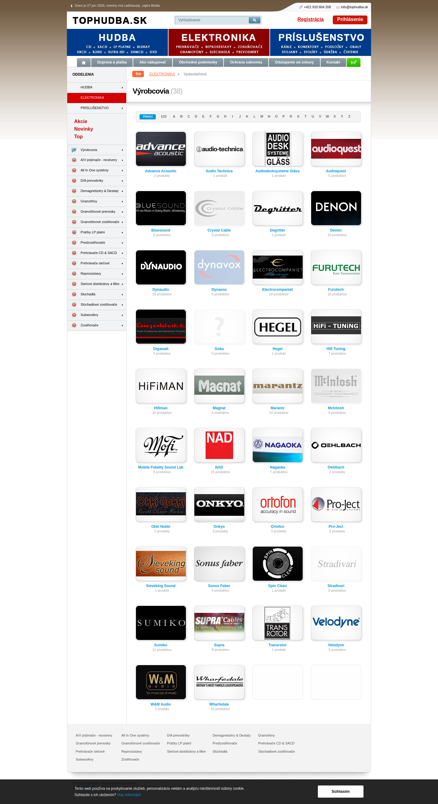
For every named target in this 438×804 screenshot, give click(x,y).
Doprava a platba (112, 62)
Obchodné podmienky (198, 62)
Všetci (147, 116)
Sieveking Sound (161, 586)
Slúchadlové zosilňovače (92, 305)
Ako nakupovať (152, 62)
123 (163, 116)
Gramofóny (82, 202)
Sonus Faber (219, 586)
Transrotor (277, 645)
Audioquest (336, 171)
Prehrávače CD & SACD (92, 253)
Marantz (277, 408)
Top (78, 136)
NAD (219, 467)
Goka (219, 349)
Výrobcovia (82, 150)
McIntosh (336, 408)
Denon (336, 230)
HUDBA (86, 87)
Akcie (80, 121)
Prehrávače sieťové (88, 264)
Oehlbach (336, 467)
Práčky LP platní (86, 233)
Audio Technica (219, 171)
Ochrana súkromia (246, 62)
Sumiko (160, 645)
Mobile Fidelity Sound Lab (160, 467)
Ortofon (277, 526)
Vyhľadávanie (189, 20)
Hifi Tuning (336, 349)
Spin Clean (277, 586)
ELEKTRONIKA (164, 74)
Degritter (277, 230)
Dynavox (219, 289)
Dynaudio (160, 289)
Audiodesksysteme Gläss (277, 171)
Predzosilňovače (86, 243)
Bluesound (160, 230)
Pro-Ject (335, 526)
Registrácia (310, 19)
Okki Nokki (160, 526)
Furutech (336, 289)
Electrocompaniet (277, 289)
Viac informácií (129, 795)
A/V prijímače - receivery (92, 160)
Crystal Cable (219, 230)
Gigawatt (161, 349)
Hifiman (160, 408)
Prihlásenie (350, 19)
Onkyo (219, 526)
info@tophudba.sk (354, 7)
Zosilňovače (83, 326)
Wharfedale (219, 704)
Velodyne (336, 645)
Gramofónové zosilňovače (93, 222)
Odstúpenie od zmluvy (294, 62)
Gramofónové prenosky (91, 212)
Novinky (83, 129)
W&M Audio (161, 704)
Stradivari (336, 586)
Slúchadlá (81, 295)
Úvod (84, 62)
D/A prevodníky (85, 181)
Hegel (278, 349)
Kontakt (333, 62)
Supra (219, 645)
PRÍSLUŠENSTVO (95, 108)
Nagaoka (277, 467)
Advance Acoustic (161, 171)
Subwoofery (82, 315)
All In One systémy (88, 171)
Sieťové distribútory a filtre (93, 284)
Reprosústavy (84, 274)
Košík (353, 62)
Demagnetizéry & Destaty (93, 191)
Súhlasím (340, 791)
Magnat (219, 408)
